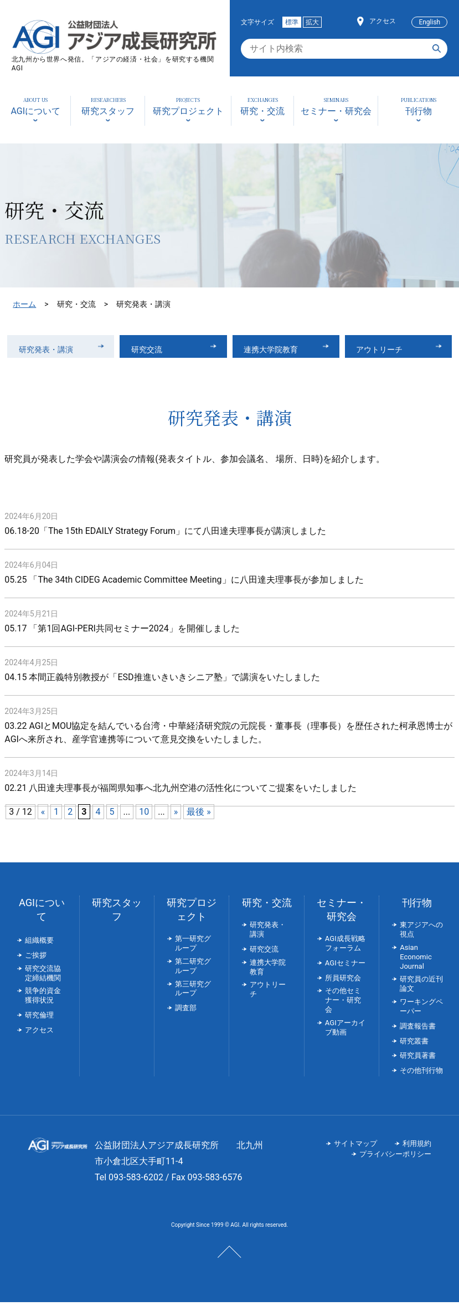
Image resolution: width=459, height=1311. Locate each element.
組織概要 (39, 949)
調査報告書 (418, 1034)
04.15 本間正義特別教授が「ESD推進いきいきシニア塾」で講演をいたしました (161, 686)
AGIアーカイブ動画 (345, 1036)
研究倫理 (39, 1024)
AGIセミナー (345, 971)
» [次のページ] (176, 820)
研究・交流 (267, 911)
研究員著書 (418, 1064)
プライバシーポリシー (395, 1162)
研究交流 (151, 350)
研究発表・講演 (52, 350)
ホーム (24, 304)
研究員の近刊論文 (421, 992)
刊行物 (417, 911)
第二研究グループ (193, 974)
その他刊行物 (421, 1079)
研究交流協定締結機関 (43, 981)
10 (144, 820)
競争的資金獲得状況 (43, 1004)
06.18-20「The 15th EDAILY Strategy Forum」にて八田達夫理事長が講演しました (165, 539)
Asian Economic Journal (415, 965)
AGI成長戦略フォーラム (345, 952)
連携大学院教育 (277, 350)
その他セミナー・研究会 (343, 1008)
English (429, 22)
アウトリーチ (385, 350)
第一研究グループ (193, 952)
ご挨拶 (36, 963)
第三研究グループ (193, 997)
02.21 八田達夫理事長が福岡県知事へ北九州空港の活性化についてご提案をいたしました (180, 796)
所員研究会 (343, 986)
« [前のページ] (43, 820)
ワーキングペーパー (421, 1015)
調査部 (186, 1016)
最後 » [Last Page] (198, 820)
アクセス (382, 21)
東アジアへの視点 (421, 938)
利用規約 (417, 1152)
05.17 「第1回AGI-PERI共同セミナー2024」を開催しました (122, 637)
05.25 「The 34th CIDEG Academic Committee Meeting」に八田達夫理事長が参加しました (183, 588)
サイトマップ (355, 1152)
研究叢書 (414, 1049)
